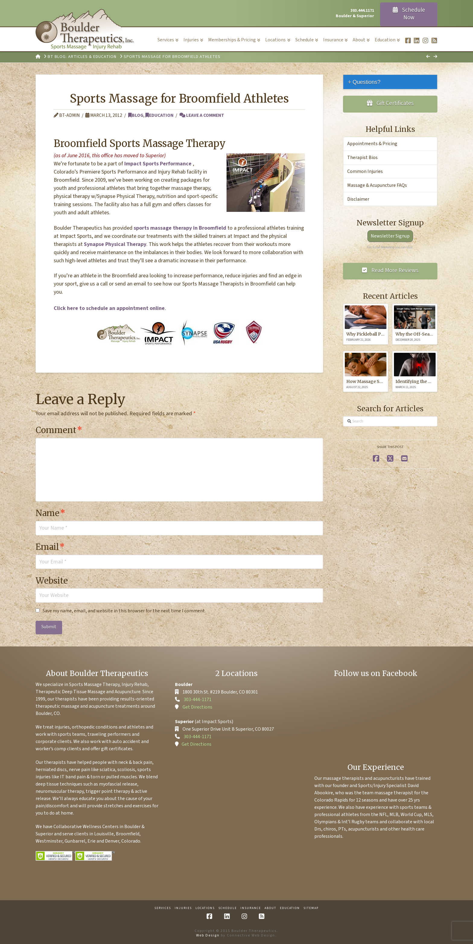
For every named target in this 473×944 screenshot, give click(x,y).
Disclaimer (358, 199)
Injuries (183, 908)
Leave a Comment (201, 115)
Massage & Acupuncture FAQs (377, 185)
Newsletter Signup (390, 236)
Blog (135, 115)
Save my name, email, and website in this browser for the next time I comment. (124, 611)
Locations (205, 908)
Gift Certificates (390, 103)
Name (50, 513)
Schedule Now (409, 14)
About (270, 908)
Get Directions (197, 707)
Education (159, 115)
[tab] (390, 82)
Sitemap (311, 908)
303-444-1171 (197, 699)
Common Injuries (365, 171)
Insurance (250, 908)
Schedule (227, 908)
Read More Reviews (390, 270)
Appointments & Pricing (372, 143)
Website (52, 581)
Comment (59, 430)
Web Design (208, 935)
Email (50, 547)
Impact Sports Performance (158, 163)
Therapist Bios (362, 157)
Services (162, 908)
